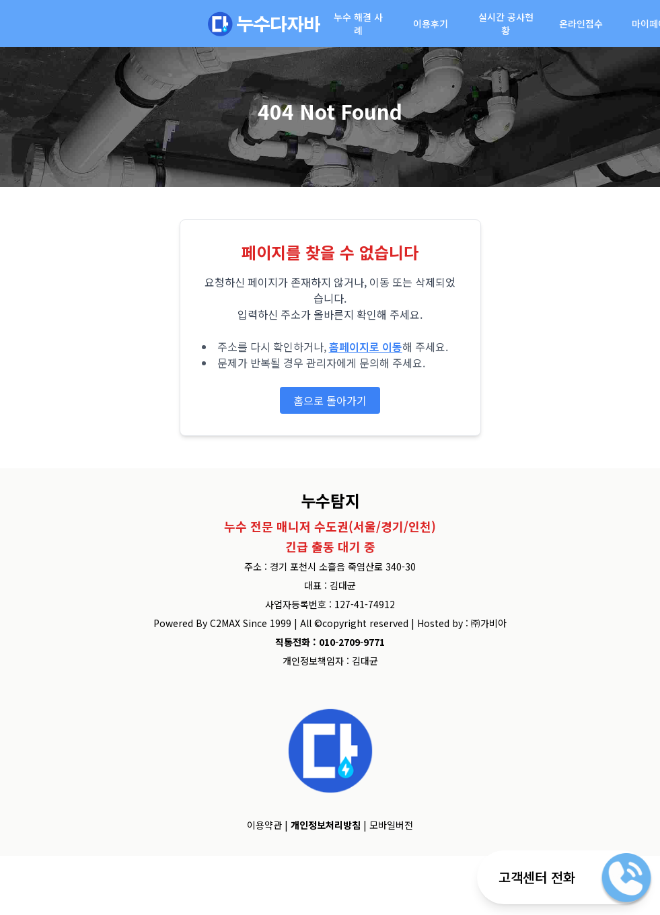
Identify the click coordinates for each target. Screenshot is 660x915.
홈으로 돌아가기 (330, 400)
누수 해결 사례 (358, 23)
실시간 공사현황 (506, 23)
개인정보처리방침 (326, 825)
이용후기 (430, 23)
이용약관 (264, 825)
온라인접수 (581, 23)
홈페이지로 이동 (365, 346)
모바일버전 (391, 825)
